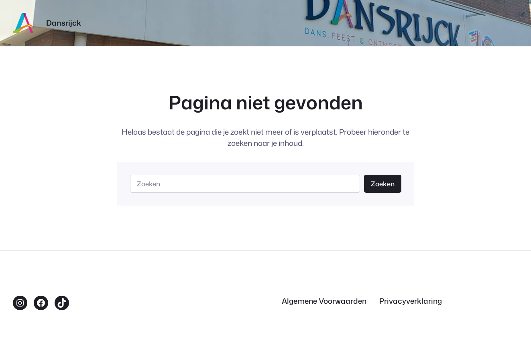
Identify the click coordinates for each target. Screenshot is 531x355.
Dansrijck (63, 23)
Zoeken (383, 183)
